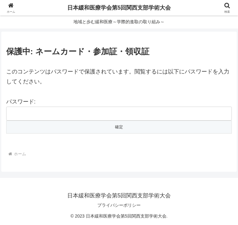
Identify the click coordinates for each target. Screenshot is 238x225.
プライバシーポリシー (119, 205)
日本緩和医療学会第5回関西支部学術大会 (119, 8)
